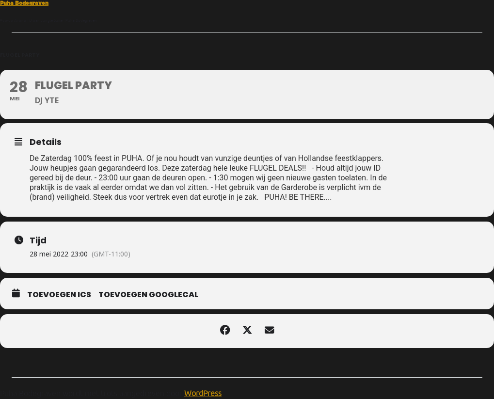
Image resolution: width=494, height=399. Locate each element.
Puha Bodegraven (24, 3)
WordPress (203, 393)
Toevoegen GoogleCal (148, 295)
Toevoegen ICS (59, 295)
